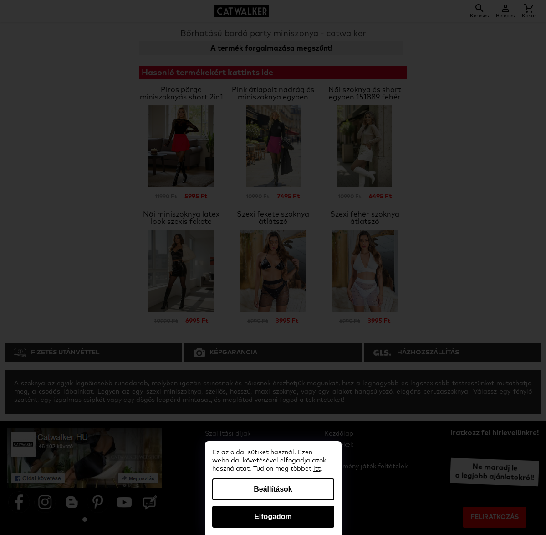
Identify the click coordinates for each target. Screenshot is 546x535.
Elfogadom (273, 516)
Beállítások (273, 489)
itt (317, 469)
